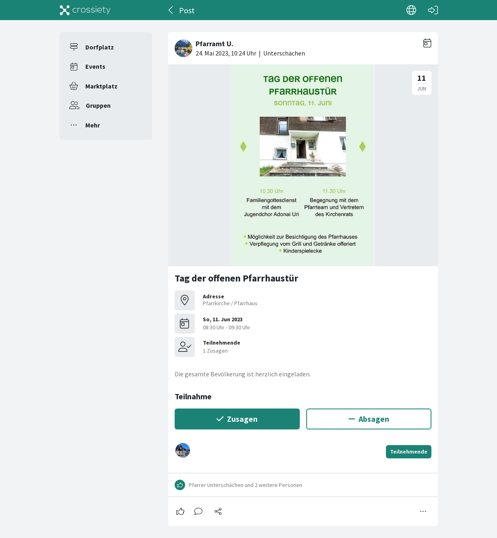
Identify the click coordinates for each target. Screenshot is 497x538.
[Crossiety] (85, 10)
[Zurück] (171, 10)
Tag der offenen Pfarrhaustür (236, 278)
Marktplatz (101, 86)
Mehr (92, 125)
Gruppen (98, 105)
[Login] (433, 10)
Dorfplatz (99, 47)
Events (95, 66)
